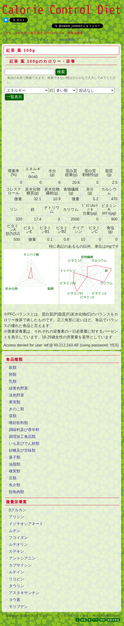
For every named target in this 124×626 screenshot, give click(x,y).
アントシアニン (22, 558)
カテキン (16, 551)
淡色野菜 (16, 395)
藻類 (12, 416)
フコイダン (18, 538)
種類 (102, 620)
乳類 (12, 381)
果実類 (14, 402)
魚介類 (14, 485)
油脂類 (14, 464)
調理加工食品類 (22, 437)
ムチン (14, 531)
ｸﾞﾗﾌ (95, 620)
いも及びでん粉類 (24, 443)
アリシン (16, 517)
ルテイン (16, 572)
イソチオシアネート (26, 524)
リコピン (16, 579)
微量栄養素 (113, 620)
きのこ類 (16, 409)
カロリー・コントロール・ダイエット (28, 40)
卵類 (12, 374)
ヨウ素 (14, 600)
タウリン (16, 586)
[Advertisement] (42, 134)
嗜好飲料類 (67, 40)
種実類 (14, 471)
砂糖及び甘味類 (22, 450)
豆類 (12, 478)
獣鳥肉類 (16, 492)
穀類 (12, 368)
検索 (83, 620)
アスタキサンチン (24, 593)
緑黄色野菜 (18, 388)
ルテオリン (18, 544)
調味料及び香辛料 (24, 430)
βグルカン (17, 510)
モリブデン (18, 607)
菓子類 (14, 457)
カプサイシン (20, 565)
